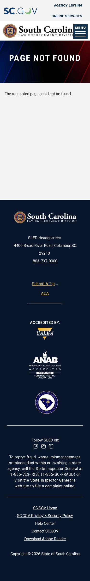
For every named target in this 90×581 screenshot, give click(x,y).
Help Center (45, 523)
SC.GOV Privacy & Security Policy (45, 515)
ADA (45, 293)
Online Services (66, 16)
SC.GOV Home (45, 508)
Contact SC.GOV (45, 531)
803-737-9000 (45, 261)
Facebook (36, 446)
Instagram (43, 446)
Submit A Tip (45, 283)
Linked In (51, 446)
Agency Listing (68, 5)
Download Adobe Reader (45, 539)
